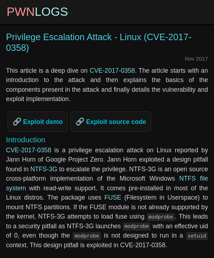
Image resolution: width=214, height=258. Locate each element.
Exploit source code (115, 121)
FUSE (112, 197)
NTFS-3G (43, 169)
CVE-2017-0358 (112, 70)
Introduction (25, 139)
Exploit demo (42, 121)
